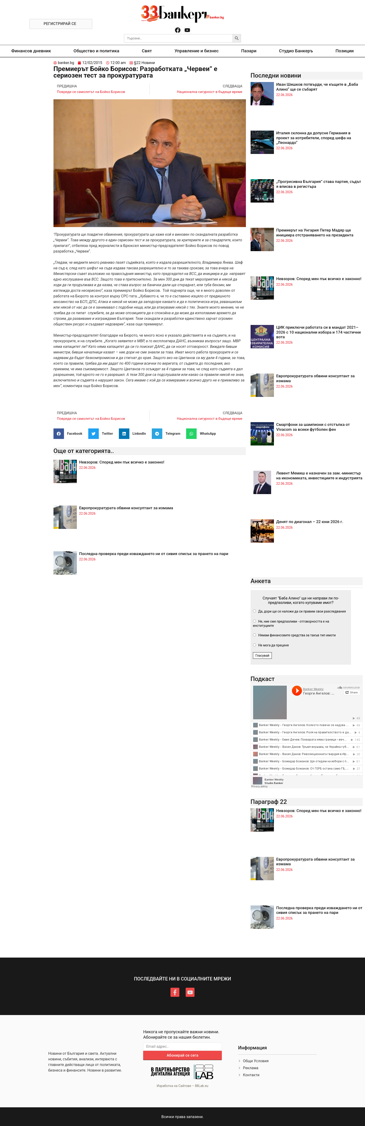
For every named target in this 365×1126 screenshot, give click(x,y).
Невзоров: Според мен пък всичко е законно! (121, 462)
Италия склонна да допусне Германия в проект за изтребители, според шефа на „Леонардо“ (313, 138)
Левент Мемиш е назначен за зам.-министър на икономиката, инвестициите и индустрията (319, 475)
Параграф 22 (269, 801)
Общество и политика (96, 50)
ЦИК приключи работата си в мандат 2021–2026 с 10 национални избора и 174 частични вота (318, 332)
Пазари (248, 50)
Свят (147, 50)
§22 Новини (144, 63)
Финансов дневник (31, 50)
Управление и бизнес (196, 50)
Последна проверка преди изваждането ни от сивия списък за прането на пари (153, 553)
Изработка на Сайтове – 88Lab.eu (182, 1086)
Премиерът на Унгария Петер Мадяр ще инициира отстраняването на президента (314, 232)
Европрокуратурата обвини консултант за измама (126, 508)
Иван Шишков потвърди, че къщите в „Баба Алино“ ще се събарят (317, 86)
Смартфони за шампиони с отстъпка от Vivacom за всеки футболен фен (313, 426)
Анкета (261, 580)
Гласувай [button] (262, 655)
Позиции (345, 50)
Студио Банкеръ (296, 50)
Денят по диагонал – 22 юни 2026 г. (309, 521)
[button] (69, 433)
